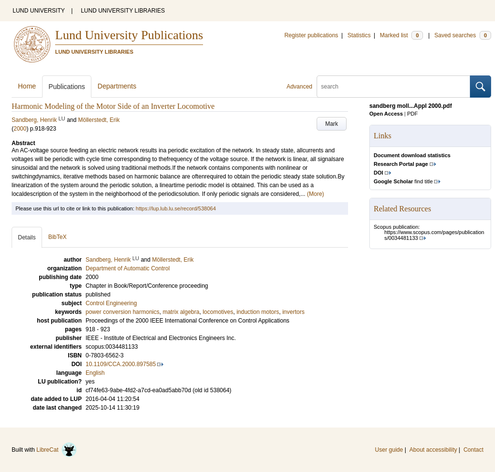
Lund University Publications (129, 35)
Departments (117, 86)
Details (27, 237)
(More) (315, 194)
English (95, 372)
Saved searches (462, 35)
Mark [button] (331, 123)
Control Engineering (111, 303)
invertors (293, 312)
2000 (20, 128)
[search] (393, 86)
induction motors (257, 312)
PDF (412, 114)
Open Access (386, 114)
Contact (473, 449)
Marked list (401, 35)
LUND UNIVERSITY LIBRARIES (123, 10)
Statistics (359, 35)
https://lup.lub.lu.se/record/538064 (176, 208)
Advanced (299, 86)
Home (27, 86)
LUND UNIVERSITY (39, 10)
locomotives (218, 312)
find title (403, 181)
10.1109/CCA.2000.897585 (121, 364)
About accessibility (433, 449)
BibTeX (57, 237)
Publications (66, 86)
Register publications (311, 35)
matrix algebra (180, 312)
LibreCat (56, 449)
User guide (389, 449)
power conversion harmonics (123, 312)
